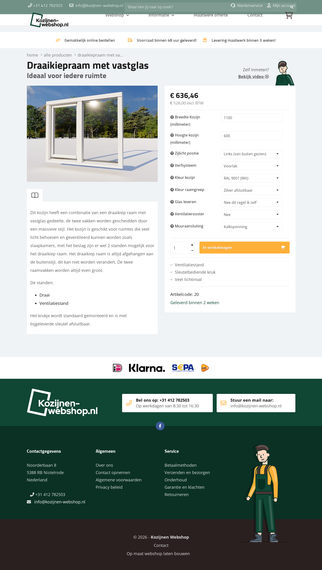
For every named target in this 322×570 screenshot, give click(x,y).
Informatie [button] (159, 21)
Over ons (104, 463)
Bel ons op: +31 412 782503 (158, 401)
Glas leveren (183, 201)
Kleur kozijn (182, 177)
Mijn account (281, 6)
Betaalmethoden (181, 463)
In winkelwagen (217, 247)
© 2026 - (161, 535)
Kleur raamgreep (187, 189)
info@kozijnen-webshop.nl (99, 6)
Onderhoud (176, 478)
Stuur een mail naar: (249, 401)
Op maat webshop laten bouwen (156, 552)
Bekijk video (253, 76)
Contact (255, 21)
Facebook (160, 424)
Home (57, 22)
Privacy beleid (109, 485)
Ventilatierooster (187, 213)
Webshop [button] (115, 21)
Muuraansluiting (186, 226)
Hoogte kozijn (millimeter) (184, 139)
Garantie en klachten (184, 485)
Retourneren (177, 493)
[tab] (35, 195)
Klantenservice (247, 6)
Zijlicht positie (184, 153)
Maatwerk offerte (211, 21)
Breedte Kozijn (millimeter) (185, 121)
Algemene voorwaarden (119, 478)
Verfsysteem (183, 165)
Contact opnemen (113, 471)
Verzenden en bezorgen (187, 471)
